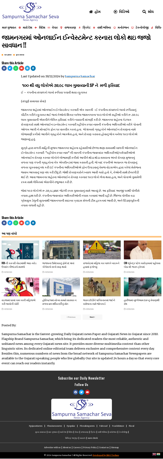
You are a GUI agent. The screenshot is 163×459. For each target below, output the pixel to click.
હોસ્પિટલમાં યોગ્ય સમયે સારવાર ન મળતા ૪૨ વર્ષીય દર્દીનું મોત (59, 302)
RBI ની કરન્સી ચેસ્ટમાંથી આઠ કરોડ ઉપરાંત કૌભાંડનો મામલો (19, 265)
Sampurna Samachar (80, 76)
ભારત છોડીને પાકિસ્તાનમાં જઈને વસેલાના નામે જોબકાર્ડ (99, 302)
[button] (4, 68)
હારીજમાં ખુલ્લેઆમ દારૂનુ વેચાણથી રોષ (141, 302)
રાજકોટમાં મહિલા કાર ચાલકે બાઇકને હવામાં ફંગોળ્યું (101, 265)
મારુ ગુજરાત (8, 55)
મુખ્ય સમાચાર (20, 55)
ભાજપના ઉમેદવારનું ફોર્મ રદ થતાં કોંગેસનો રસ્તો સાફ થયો (58, 265)
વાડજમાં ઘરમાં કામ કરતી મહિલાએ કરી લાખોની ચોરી (18, 302)
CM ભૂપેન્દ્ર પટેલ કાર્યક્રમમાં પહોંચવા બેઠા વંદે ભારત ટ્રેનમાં (142, 265)
